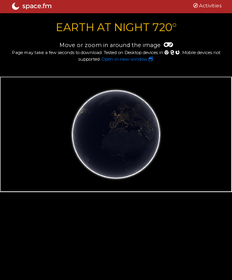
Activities (207, 6)
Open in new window (127, 59)
